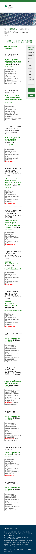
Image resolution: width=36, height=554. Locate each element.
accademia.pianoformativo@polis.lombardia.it (17, 537)
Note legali (13, 546)
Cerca (31, 90)
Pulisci (31, 95)
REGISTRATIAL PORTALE (20, 41)
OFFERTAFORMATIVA (13, 29)
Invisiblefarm (8, 551)
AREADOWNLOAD (24, 31)
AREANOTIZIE (15, 31)
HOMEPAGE (5, 29)
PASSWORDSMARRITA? (28, 41)
